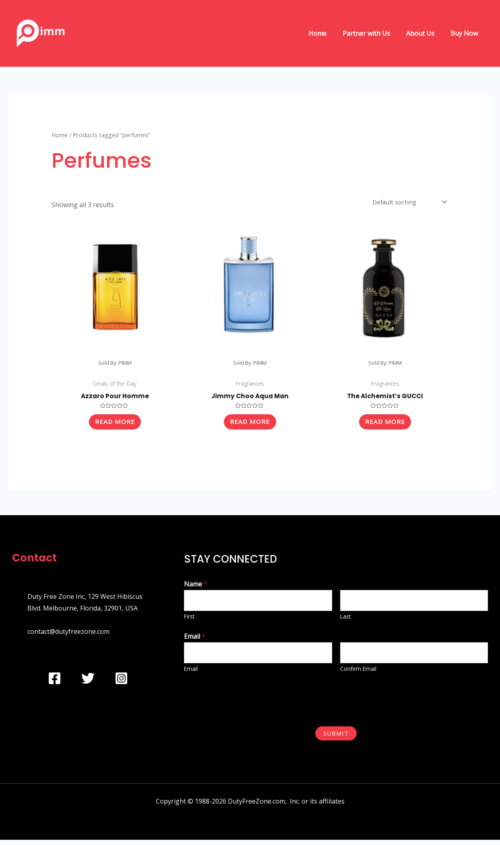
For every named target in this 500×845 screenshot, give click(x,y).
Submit (336, 738)
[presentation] (245, 704)
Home (329, 33)
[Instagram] (121, 682)
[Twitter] (88, 682)
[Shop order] (407, 202)
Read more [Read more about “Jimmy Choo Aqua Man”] (250, 424)
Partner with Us (374, 33)
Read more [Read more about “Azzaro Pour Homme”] (115, 424)
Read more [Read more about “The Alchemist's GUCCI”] (385, 424)
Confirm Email (358, 674)
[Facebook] (54, 682)
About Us (425, 33)
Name (195, 587)
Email (194, 640)
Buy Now (465, 33)
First (189, 621)
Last (345, 621)
